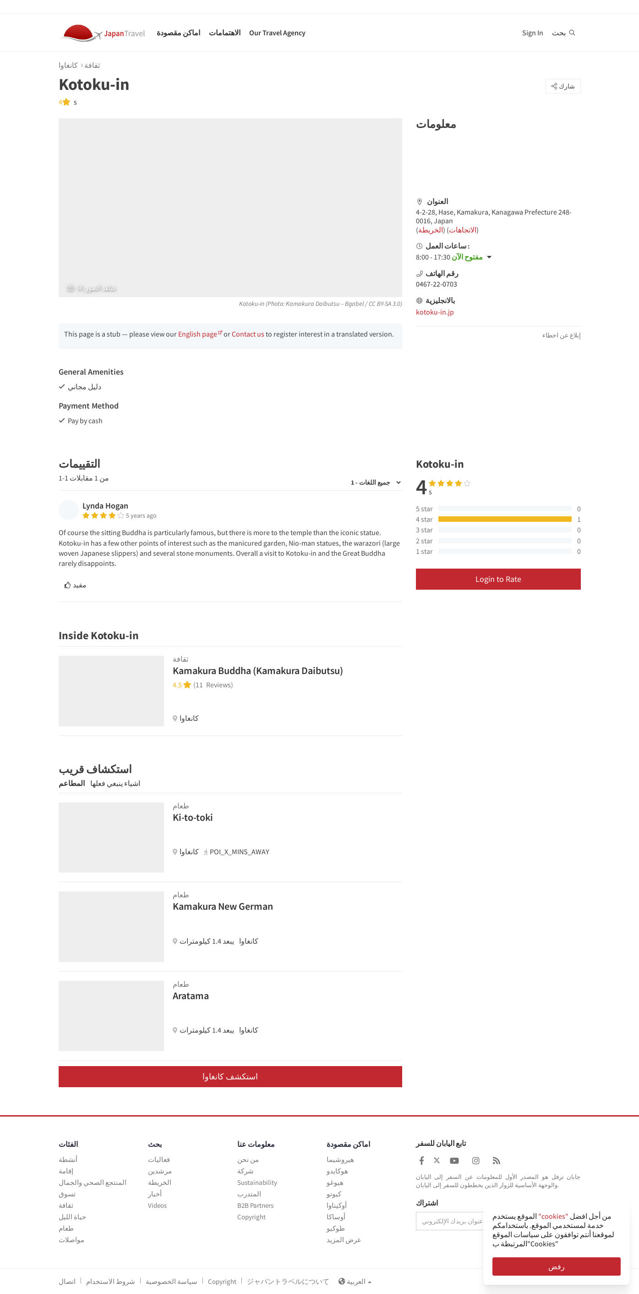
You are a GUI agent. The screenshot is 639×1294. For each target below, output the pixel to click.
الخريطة (430, 229)
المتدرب (249, 1193)
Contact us (248, 333)
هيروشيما (340, 1159)
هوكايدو (337, 1171)
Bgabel (354, 303)
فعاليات (159, 1159)
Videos (157, 1205)
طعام (66, 1228)
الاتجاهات (462, 229)
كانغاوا (68, 65)
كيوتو (334, 1193)
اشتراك (427, 1203)
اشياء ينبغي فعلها (115, 783)
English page (197, 333)
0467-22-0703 (436, 283)
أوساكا (336, 1216)
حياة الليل (72, 1216)
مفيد (76, 584)
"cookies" (553, 1216)
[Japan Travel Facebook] (421, 1161)
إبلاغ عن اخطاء (561, 335)
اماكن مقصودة (178, 32)
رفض (556, 1266)
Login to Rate (498, 579)
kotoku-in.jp (435, 311)
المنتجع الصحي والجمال (92, 1182)
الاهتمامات (224, 32)
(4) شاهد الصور (91, 288)
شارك (563, 86)
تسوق (67, 1193)
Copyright (251, 1216)
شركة (245, 1171)
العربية (355, 1281)
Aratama (191, 995)
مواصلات (71, 1239)
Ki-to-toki (193, 817)
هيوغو (335, 1182)
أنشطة (68, 1159)
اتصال (67, 1281)
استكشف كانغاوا (230, 1076)
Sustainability (257, 1182)
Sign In (532, 32)
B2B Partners (255, 1205)
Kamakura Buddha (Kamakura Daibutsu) (258, 670)
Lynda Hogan (105, 505)
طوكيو (336, 1228)
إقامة (66, 1171)
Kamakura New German (223, 906)
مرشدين (160, 1171)
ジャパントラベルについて (288, 1281)
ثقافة (92, 65)
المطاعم (72, 783)
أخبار (155, 1193)
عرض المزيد (344, 1239)
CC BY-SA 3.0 (384, 303)
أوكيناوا (337, 1205)
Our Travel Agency (277, 32)
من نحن (248, 1159)
